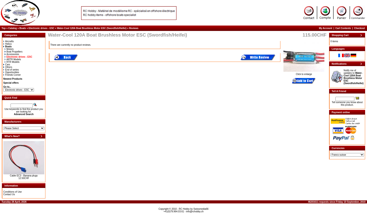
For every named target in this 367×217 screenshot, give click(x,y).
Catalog (12, 28)
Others (7, 67)
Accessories (12, 54)
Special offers (11, 83)
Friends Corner (12, 75)
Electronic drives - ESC (41, 28)
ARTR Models (13, 59)
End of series (11, 69)
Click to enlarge (303, 73)
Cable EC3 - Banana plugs (23, 175)
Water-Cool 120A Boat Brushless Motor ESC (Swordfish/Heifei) (91, 28)
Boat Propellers (13, 51)
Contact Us (9, 194)
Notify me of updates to (353, 77)
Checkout (359, 28)
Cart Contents (343, 28)
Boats (22, 28)
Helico (7, 44)
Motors (9, 49)
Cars (6, 64)
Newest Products (12, 79)
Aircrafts (8, 41)
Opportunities (11, 72)
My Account (325, 28)
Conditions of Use (12, 192)
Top (4, 28)
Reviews (133, 28)
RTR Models (12, 62)
